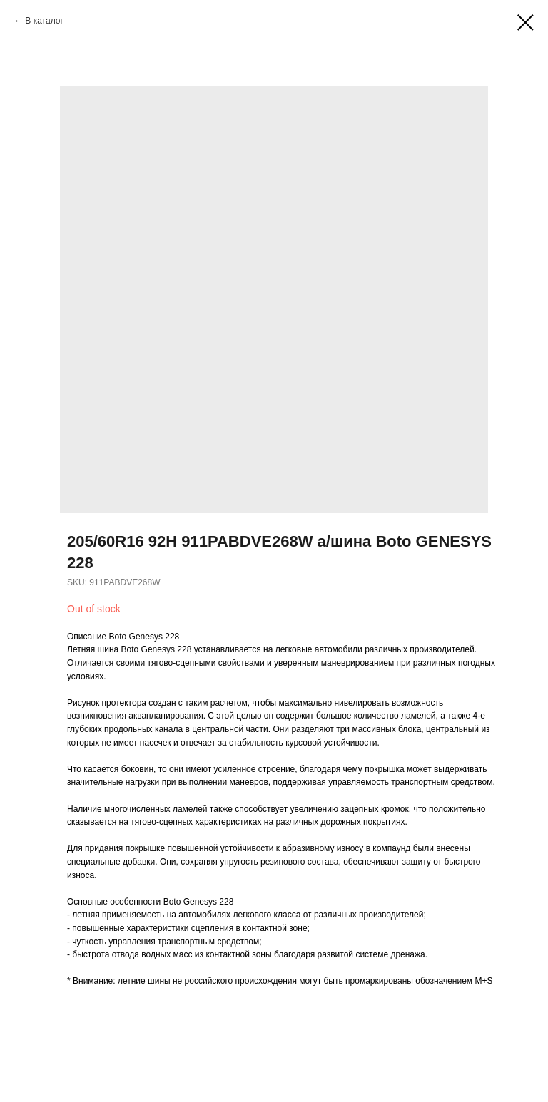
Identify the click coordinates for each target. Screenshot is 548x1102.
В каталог (44, 21)
